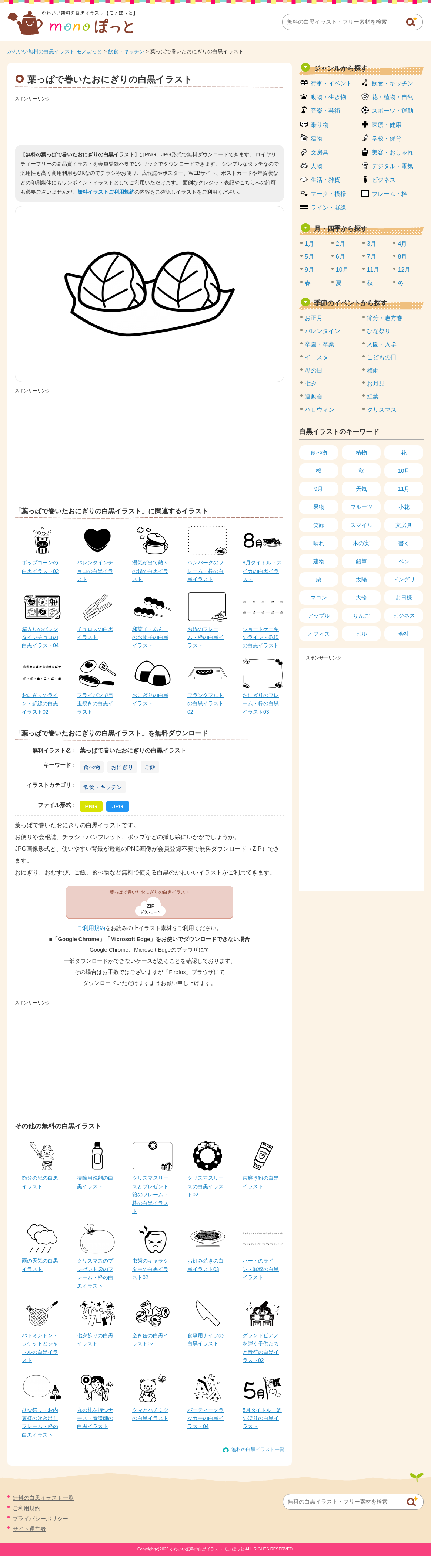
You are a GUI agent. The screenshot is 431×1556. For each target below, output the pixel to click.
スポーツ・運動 (392, 111)
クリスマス (382, 410)
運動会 (314, 396)
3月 (371, 244)
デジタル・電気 (392, 166)
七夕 (311, 383)
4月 (402, 244)
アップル (319, 615)
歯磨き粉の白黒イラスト (261, 1182)
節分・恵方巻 (384, 318)
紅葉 (373, 396)
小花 (404, 507)
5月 (309, 257)
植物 (361, 452)
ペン (404, 561)
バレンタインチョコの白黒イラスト (95, 571)
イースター (319, 357)
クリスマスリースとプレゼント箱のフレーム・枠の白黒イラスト (150, 1194)
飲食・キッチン (126, 51)
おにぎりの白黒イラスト (150, 699)
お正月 (314, 318)
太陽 (361, 579)
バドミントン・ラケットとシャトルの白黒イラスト (40, 1347)
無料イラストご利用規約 (105, 192)
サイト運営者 (29, 1529)
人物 (317, 166)
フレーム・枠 (389, 194)
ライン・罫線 (328, 207)
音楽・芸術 (325, 111)
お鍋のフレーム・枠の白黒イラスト (205, 637)
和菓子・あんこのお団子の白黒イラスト (150, 637)
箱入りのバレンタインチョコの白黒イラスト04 (40, 637)
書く (404, 543)
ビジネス (383, 180)
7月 (371, 257)
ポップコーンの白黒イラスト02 (40, 567)
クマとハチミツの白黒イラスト (150, 1414)
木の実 (361, 543)
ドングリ (404, 579)
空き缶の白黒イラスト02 (150, 1339)
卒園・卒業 (319, 344)
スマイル (361, 525)
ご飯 (150, 767)
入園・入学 (382, 344)
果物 (318, 507)
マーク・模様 (328, 194)
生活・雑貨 (325, 180)
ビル (361, 634)
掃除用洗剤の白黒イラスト (95, 1182)
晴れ (318, 543)
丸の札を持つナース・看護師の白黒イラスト (95, 1418)
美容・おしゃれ (392, 152)
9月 (309, 269)
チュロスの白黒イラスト (95, 633)
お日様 (403, 597)
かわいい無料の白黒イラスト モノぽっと (54, 51)
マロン (318, 597)
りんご (361, 615)
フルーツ (361, 507)
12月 (404, 269)
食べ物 (91, 767)
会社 (404, 634)
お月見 (376, 383)
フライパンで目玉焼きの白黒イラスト (95, 703)
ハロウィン (319, 410)
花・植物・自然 (392, 97)
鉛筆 (361, 561)
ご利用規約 (91, 928)
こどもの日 (382, 357)
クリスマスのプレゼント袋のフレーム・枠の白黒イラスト (95, 1273)
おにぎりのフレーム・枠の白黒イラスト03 (261, 703)
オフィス (319, 634)
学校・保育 (386, 138)
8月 (402, 257)
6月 (340, 257)
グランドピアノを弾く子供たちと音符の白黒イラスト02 (261, 1347)
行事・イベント (331, 83)
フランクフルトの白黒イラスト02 (205, 703)
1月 (309, 244)
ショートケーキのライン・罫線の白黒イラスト (261, 637)
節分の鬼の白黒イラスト (40, 1182)
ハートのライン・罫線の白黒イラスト (261, 1269)
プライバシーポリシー (40, 1518)
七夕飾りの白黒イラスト (95, 1339)
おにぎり (122, 767)
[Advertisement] (149, 120)
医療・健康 (386, 125)
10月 (342, 269)
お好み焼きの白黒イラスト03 (205, 1265)
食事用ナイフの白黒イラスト (205, 1339)
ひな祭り (379, 331)
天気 (361, 489)
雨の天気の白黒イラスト (40, 1265)
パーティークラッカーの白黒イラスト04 (205, 1418)
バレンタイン (322, 331)
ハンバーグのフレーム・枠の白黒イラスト (205, 571)
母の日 (314, 370)
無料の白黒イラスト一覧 (257, 1449)
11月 (373, 269)
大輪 (361, 597)
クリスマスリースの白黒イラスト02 (205, 1186)
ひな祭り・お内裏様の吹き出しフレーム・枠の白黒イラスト (40, 1422)
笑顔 (318, 525)
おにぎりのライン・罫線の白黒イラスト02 (40, 703)
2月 (340, 244)
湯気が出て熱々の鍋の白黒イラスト (150, 571)
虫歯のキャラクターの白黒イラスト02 (150, 1269)
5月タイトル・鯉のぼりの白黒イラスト (262, 1418)
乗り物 (319, 125)
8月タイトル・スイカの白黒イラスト (262, 571)
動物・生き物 (328, 97)
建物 (317, 138)
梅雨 (373, 370)
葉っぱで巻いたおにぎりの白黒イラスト (150, 892)
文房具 (319, 152)
